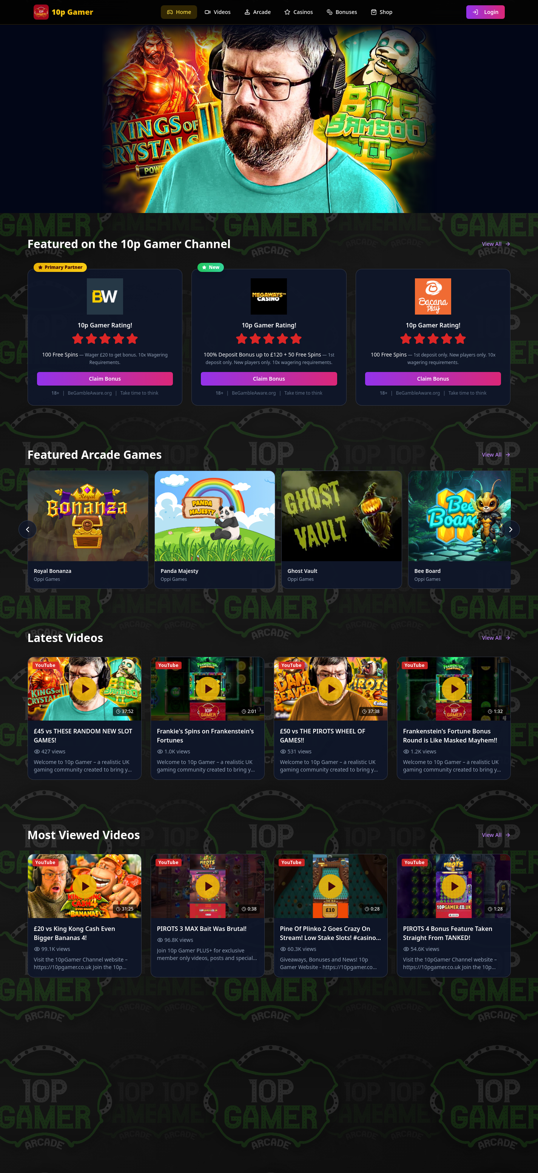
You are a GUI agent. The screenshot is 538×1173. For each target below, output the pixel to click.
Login (485, 11)
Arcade (257, 11)
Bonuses (342, 11)
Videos (217, 11)
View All (496, 243)
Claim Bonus (105, 378)
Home (179, 11)
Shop (382, 11)
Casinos (298, 11)
